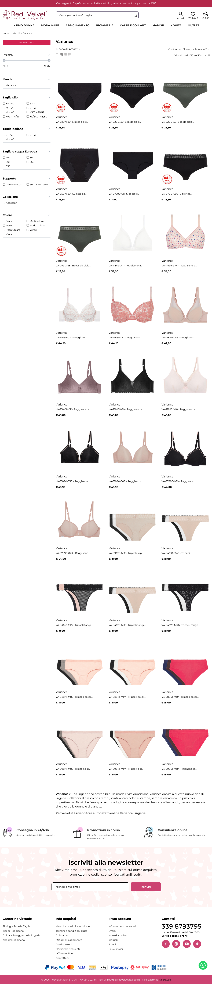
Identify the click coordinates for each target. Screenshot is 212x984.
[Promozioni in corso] (106, 833)
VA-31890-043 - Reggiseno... (125, 481)
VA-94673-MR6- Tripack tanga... (181, 625)
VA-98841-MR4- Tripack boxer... (180, 696)
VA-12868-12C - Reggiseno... (125, 337)
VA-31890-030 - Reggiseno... (72, 481)
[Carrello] (205, 15)
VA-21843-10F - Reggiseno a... (73, 409)
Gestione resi (64, 944)
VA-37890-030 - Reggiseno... (179, 481)
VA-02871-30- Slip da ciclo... (72, 121)
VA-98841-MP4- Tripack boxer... (127, 696)
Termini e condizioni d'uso (71, 930)
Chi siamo (62, 935)
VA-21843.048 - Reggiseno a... (179, 409)
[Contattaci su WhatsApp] (204, 966)
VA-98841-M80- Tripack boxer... (74, 696)
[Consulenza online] (176, 832)
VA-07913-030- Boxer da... (177, 193)
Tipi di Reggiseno (13, 930)
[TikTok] (197, 944)
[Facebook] (166, 944)
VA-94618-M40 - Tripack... (177, 553)
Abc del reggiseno (14, 939)
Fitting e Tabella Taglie (16, 926)
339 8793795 (181, 926)
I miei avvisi (116, 949)
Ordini (112, 930)
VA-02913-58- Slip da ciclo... (178, 121)
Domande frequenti (68, 949)
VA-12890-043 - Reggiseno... (178, 337)
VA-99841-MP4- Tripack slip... (126, 768)
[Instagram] (176, 944)
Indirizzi (113, 939)
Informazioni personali (122, 926)
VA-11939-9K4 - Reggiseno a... (179, 265)
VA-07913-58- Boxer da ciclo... (73, 265)
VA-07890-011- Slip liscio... (124, 193)
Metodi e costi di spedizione (73, 926)
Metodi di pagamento (69, 939)
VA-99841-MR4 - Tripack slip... (179, 768)
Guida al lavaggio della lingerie (21, 935)
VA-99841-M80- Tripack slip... (73, 768)
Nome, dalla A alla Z (196, 49)
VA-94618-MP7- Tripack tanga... (74, 625)
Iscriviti (146, 887)
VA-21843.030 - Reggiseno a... (126, 409)
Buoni (112, 944)
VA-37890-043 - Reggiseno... (73, 553)
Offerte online (64, 953)
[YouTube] (187, 944)
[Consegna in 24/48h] (35, 832)
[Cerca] (135, 15)
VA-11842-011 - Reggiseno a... (125, 265)
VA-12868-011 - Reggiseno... (72, 337)
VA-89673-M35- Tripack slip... (126, 553)
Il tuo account (120, 919)
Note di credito (118, 935)
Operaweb (165, 979)
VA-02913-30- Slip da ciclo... (125, 121)
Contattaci (62, 958)
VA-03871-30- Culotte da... (71, 193)
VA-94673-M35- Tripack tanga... (127, 625)
